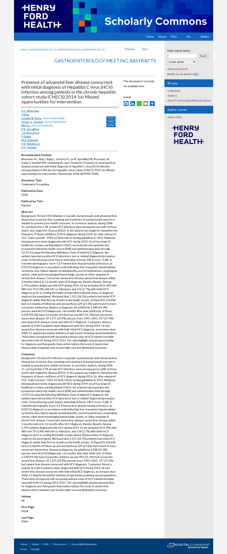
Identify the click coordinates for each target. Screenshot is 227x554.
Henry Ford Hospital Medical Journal (189, 100)
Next (144, 48)
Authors (172, 95)
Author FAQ (174, 117)
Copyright (35, 549)
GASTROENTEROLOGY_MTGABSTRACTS (77, 49)
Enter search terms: (178, 50)
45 (103, 49)
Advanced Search (177, 69)
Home (24, 49)
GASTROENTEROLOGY (41, 49)
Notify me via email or (182, 74)
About (35, 544)
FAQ (46, 544)
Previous (130, 48)
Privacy (24, 549)
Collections (174, 90)
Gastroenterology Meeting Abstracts (105, 60)
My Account (59, 544)
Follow (111, 118)
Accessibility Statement (84, 544)
